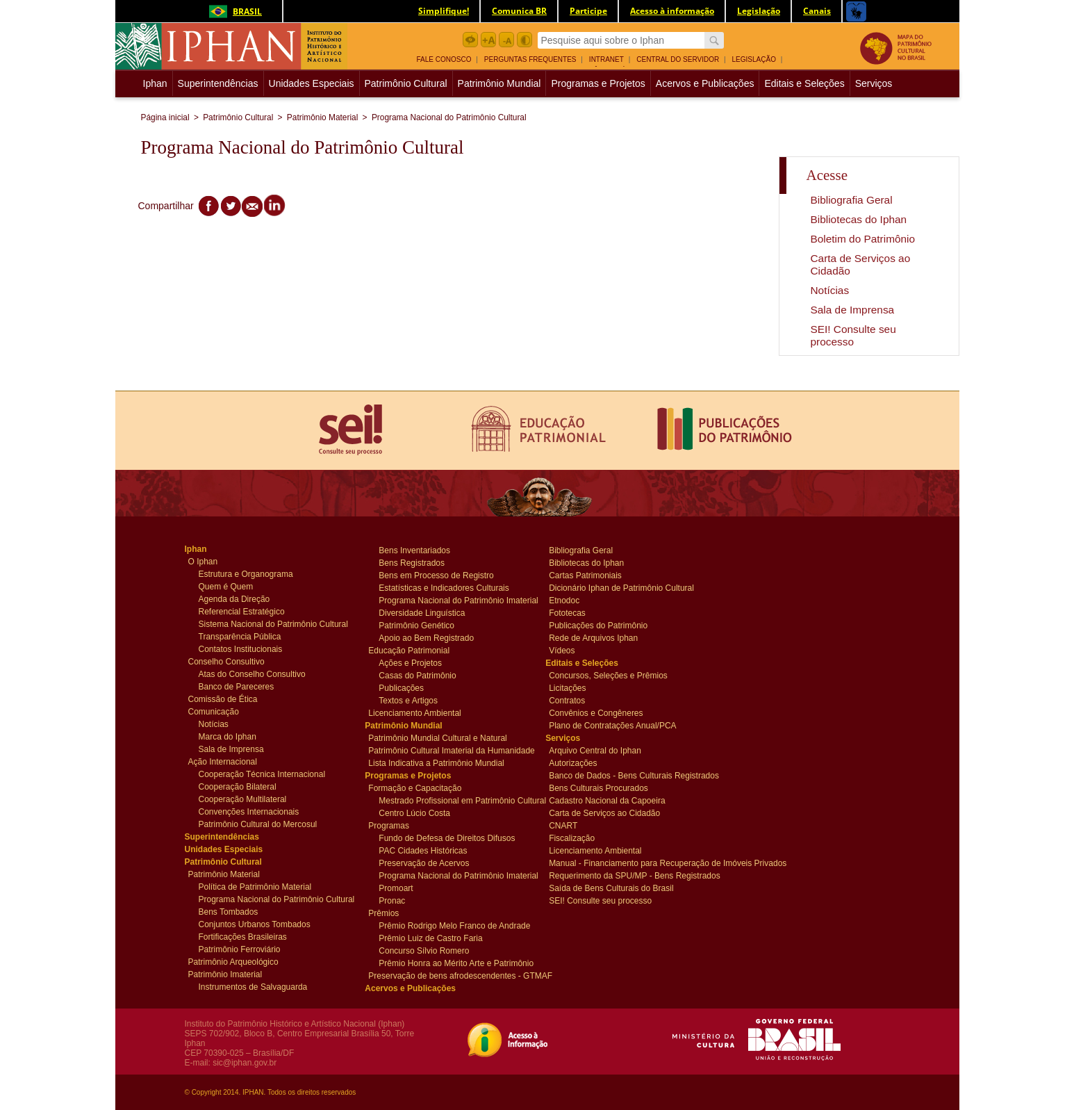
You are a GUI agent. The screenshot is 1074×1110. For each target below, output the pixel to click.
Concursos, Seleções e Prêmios (608, 674)
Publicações (405, 687)
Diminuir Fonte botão (506, 39)
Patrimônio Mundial (499, 83)
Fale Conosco (444, 59)
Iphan (156, 83)
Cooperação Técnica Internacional (262, 773)
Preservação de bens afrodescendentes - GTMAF (447, 975)
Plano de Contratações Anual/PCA (612, 725)
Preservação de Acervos (424, 862)
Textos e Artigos (408, 699)
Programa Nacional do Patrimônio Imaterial (453, 599)
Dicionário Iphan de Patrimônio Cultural (621, 587)
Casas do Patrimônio (417, 674)
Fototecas (575, 612)
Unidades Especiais (311, 83)
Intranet (606, 59)
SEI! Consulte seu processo (853, 335)
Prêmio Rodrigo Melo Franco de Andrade (453, 925)
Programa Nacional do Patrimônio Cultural (449, 117)
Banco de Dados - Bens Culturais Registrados (628, 775)
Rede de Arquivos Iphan (593, 637)
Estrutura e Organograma (246, 573)
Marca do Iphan (227, 736)
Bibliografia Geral (852, 200)
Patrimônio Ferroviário (240, 948)
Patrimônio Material (322, 117)
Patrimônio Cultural (406, 83)
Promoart (405, 887)
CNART (575, 825)
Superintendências (218, 83)
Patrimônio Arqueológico (233, 961)
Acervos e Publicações (705, 83)
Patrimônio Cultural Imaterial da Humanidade (447, 750)
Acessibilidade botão (470, 39)
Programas (394, 825)
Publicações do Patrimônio (598, 624)
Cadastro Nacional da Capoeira (607, 800)
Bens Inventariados (414, 549)
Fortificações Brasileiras (243, 936)
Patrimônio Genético (416, 624)
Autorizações (575, 762)
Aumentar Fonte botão (488, 39)
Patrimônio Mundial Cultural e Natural (437, 737)
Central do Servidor (677, 59)
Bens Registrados (412, 562)
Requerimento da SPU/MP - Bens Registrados (628, 875)
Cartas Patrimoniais (585, 574)
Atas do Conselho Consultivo (252, 673)
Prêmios (394, 912)
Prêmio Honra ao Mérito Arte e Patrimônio (453, 962)
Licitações (575, 687)
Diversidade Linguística (422, 612)
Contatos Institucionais (241, 648)
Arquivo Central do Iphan (595, 750)
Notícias (830, 290)
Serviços (874, 83)
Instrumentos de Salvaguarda (253, 986)
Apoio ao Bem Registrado (426, 637)
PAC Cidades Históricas (423, 850)
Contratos (575, 699)
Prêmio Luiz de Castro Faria (430, 937)
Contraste (524, 39)
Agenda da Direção (234, 598)
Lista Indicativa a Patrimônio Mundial (436, 762)
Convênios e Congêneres (596, 712)
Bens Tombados (228, 911)
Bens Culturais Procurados (598, 787)
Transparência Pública (240, 636)
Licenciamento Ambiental (414, 712)
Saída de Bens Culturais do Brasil (611, 887)
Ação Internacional (222, 761)
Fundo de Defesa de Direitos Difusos (447, 837)
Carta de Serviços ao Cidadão (604, 812)
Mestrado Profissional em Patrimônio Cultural (453, 800)
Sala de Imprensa (853, 310)
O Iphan (214, 560)
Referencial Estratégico (242, 611)
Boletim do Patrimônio (863, 239)
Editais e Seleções (804, 83)
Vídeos (575, 649)
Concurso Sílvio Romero (424, 950)
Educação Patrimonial (408, 649)
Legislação (754, 59)
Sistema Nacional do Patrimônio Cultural (273, 623)
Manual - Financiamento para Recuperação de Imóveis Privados (628, 862)
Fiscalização (575, 837)
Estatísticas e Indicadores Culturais (444, 587)
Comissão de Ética (223, 698)
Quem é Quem (226, 585)
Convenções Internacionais (249, 811)
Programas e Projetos (598, 83)
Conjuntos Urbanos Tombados (255, 923)
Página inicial (165, 117)
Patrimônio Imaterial (225, 973)
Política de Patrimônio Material (255, 886)
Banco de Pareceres (236, 686)
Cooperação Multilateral (243, 798)
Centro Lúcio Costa (414, 812)
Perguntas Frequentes (530, 59)
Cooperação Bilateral (237, 786)
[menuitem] (449, 58)
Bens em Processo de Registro (436, 574)
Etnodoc (575, 599)
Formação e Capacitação (414, 787)
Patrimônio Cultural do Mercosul (258, 823)
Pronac (405, 900)
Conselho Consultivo (226, 661)
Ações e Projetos (410, 662)
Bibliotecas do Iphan (859, 219)
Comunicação (214, 711)
